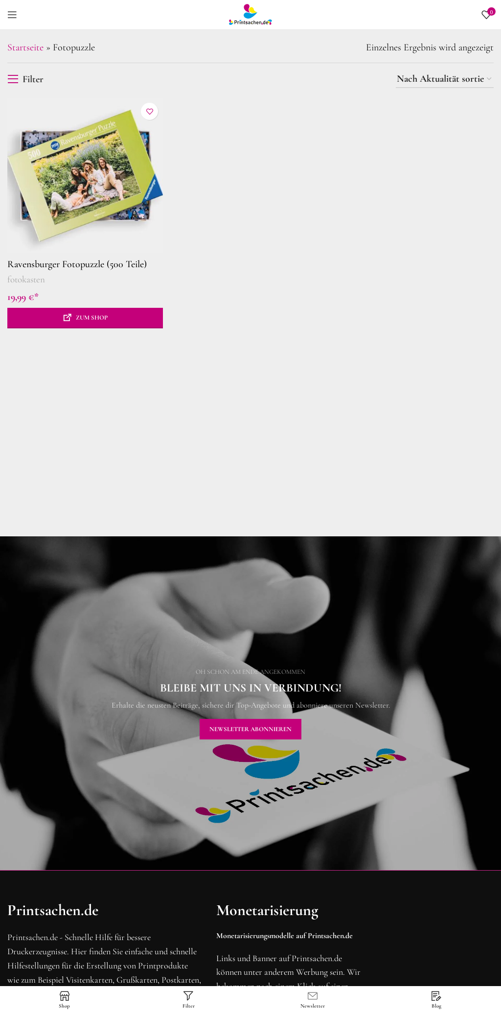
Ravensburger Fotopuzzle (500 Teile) (77, 264)
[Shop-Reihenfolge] (445, 79)
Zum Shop (92, 318)
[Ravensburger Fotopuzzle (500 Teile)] (85, 175)
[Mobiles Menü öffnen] (12, 14)
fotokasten (26, 279)
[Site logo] (250, 14)
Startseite (25, 47)
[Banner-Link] (250, 703)
